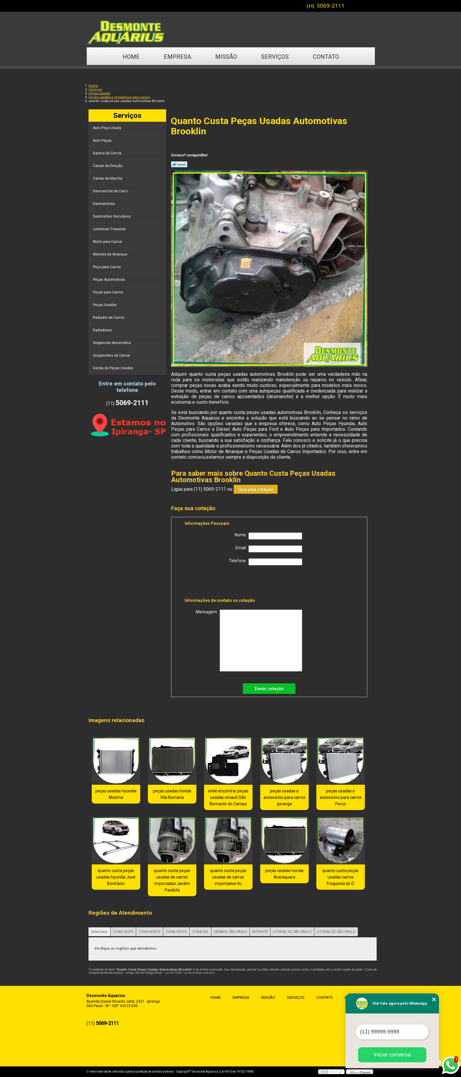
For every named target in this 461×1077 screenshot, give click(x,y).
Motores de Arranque (110, 254)
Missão (226, 56)
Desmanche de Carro (110, 191)
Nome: (268, 536)
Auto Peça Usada (107, 128)
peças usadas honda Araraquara (284, 873)
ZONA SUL (200, 932)
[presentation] (222, 582)
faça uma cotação (255, 489)
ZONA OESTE (176, 932)
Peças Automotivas (109, 280)
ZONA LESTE (123, 932)
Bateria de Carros (107, 153)
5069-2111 (331, 5)
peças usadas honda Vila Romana (172, 794)
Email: (268, 548)
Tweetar (179, 164)
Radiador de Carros (109, 317)
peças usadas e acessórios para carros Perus (341, 797)
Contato (326, 56)
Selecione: (99, 932)
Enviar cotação (269, 688)
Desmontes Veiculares (112, 216)
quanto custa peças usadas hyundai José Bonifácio (116, 877)
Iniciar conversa (392, 1055)
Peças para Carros (108, 292)
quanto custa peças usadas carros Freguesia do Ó (340, 877)
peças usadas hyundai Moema (115, 794)
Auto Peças (103, 140)
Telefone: (265, 561)
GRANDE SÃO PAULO (230, 932)
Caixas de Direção (108, 166)
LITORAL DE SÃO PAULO (292, 932)
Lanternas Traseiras (110, 229)
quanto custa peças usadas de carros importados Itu (228, 877)
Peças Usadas (105, 305)
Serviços (275, 56)
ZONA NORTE (149, 932)
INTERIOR (260, 932)
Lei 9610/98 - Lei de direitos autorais (190, 972)
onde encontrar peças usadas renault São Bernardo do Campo (228, 797)
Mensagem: (249, 641)
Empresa (177, 56)
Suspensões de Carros (112, 355)
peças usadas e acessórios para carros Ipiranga (284, 797)
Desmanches (104, 204)
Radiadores (103, 330)
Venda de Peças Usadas (113, 368)
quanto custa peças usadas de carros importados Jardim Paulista (172, 880)
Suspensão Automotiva (112, 343)
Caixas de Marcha (108, 178)
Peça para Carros (107, 267)
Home (131, 56)
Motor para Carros (108, 242)
